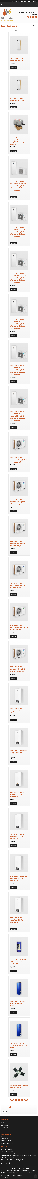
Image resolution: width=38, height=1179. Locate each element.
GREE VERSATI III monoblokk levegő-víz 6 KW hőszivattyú (18, 460)
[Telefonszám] (30, 17)
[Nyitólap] (1, 4)
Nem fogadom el (25, 1173)
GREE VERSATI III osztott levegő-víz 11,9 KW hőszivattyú (18, 836)
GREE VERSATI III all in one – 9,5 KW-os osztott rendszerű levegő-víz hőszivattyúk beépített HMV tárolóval (18, 278)
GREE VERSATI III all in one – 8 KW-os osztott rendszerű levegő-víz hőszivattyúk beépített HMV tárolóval (18, 232)
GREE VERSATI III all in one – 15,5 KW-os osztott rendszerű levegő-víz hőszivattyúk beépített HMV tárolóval (18, 416)
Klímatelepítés (4, 1138)
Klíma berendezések (6, 1124)
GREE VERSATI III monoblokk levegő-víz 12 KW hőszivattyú (18, 544)
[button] (36, 4)
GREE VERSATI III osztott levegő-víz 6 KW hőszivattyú (18, 711)
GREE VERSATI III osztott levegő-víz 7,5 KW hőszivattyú (18, 794)
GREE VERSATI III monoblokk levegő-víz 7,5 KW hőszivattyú (19, 627)
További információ (16, 1175)
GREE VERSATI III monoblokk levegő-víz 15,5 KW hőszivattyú (17, 669)
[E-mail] (28, 17)
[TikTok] (36, 17)
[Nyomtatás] (27, 1100)
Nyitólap (3, 1122)
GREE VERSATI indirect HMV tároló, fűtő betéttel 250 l (18, 962)
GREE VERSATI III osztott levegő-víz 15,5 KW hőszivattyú (18, 920)
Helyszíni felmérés (5, 1137)
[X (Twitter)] (13, 1100)
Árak (2, 1129)
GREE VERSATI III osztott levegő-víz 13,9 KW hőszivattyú (18, 878)
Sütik (8, 1175)
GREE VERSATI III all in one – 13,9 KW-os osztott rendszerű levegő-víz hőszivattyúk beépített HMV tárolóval (18, 370)
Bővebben (13, 67)
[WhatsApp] (22, 1100)
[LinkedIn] (16, 1100)
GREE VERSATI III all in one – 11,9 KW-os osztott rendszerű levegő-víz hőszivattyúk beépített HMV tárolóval (18, 324)
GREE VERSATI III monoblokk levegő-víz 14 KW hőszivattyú (18, 585)
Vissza (34, 26)
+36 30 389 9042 (16, 1)
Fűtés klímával (4, 1127)
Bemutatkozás (4, 1125)
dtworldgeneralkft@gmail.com (29, 1)
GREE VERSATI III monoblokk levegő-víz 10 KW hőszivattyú (18, 502)
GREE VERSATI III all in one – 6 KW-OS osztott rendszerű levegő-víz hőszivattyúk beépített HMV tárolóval (18, 186)
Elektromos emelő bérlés (7, 1143)
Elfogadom (14, 1173)
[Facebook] (33, 17)
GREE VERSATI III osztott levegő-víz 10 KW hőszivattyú (18, 753)
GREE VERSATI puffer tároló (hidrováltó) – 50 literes (18, 1004)
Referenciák (4, 1130)
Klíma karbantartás (6, 1140)
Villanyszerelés (4, 1142)
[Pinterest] (19, 1100)
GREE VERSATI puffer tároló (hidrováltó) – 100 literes (18, 1045)
